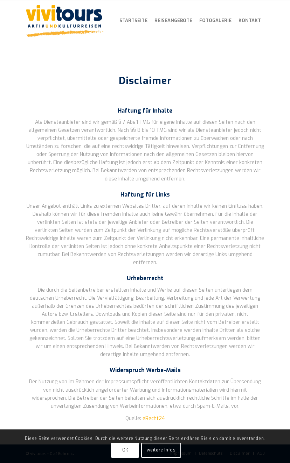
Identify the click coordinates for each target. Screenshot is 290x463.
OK (125, 450)
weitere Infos (161, 450)
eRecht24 (154, 418)
